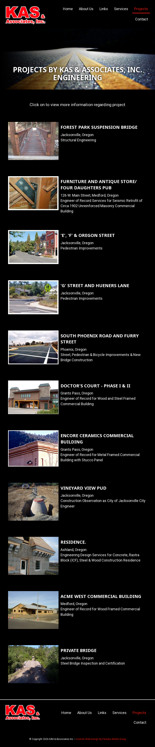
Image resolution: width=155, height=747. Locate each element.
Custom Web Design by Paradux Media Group (101, 739)
